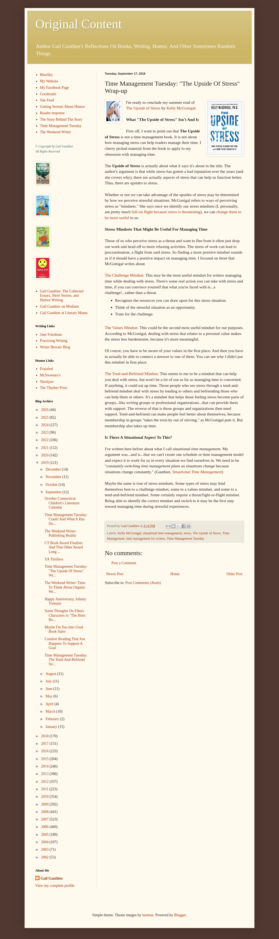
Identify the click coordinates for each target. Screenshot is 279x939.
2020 (45, 455)
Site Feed (47, 100)
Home (175, 574)
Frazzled (46, 369)
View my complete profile (55, 886)
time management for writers (145, 538)
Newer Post (114, 574)
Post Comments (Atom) (143, 583)
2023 (45, 432)
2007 (45, 819)
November (53, 477)
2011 (45, 789)
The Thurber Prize (53, 388)
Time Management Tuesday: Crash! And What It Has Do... (66, 519)
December (53, 469)
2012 (45, 782)
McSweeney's (50, 375)
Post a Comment (123, 563)
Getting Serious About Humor (62, 107)
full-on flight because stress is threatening (165, 211)
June (49, 689)
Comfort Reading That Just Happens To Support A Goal (65, 643)
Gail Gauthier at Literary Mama (64, 313)
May (49, 696)
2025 (45, 417)
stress (187, 533)
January (51, 727)
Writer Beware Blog (55, 347)
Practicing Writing (54, 341)
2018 (45, 736)
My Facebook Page (54, 88)
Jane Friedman (51, 335)
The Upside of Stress (143, 108)
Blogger (180, 915)
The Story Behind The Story (61, 119)
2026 (45, 410)
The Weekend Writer (55, 132)
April (49, 704)
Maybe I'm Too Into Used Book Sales (64, 629)
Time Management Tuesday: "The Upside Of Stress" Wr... (66, 571)
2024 (45, 425)
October (52, 485)
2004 (45, 842)
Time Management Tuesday (185, 538)
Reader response (52, 113)
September (53, 492)
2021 (45, 448)
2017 (45, 744)
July (49, 681)
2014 (45, 766)
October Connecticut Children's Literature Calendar (62, 503)
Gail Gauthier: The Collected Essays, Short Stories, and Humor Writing (62, 295)
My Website (49, 81)
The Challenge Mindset (124, 275)
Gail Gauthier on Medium (59, 306)
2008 (45, 812)
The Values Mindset (121, 327)
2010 (45, 797)
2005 (45, 835)
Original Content (78, 24)
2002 (45, 857)
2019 (45, 463)
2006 (45, 827)
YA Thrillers (54, 559)
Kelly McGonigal (180, 108)
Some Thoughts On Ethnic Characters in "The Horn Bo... (65, 615)
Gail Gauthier (52, 878)
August (51, 674)
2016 (45, 751)
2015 (45, 759)
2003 (45, 850)
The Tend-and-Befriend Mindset (131, 373)
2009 (45, 804)
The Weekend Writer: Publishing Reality (61, 533)
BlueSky (46, 75)
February (52, 719)
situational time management (162, 533)
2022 (45, 440)
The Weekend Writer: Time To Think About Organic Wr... (65, 587)
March (50, 711)
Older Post (235, 574)
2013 (45, 774)
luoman (147, 915)
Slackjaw (47, 382)
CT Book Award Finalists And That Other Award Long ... (64, 547)
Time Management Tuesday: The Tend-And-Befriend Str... (66, 659)
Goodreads (48, 94)
